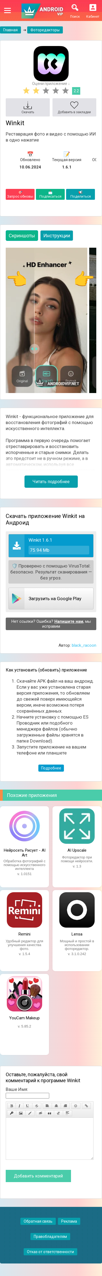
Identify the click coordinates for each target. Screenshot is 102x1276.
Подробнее (51, 768)
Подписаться (50, 194)
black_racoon (84, 645)
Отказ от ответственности (50, 1260)
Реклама (69, 1229)
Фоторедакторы (45, 30)
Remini (24, 934)
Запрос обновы (20, 194)
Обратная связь (38, 1229)
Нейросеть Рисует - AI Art (24, 852)
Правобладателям (50, 1245)
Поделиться (80, 194)
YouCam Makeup (24, 1018)
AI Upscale (76, 850)
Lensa (77, 934)
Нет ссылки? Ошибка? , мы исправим (51, 624)
